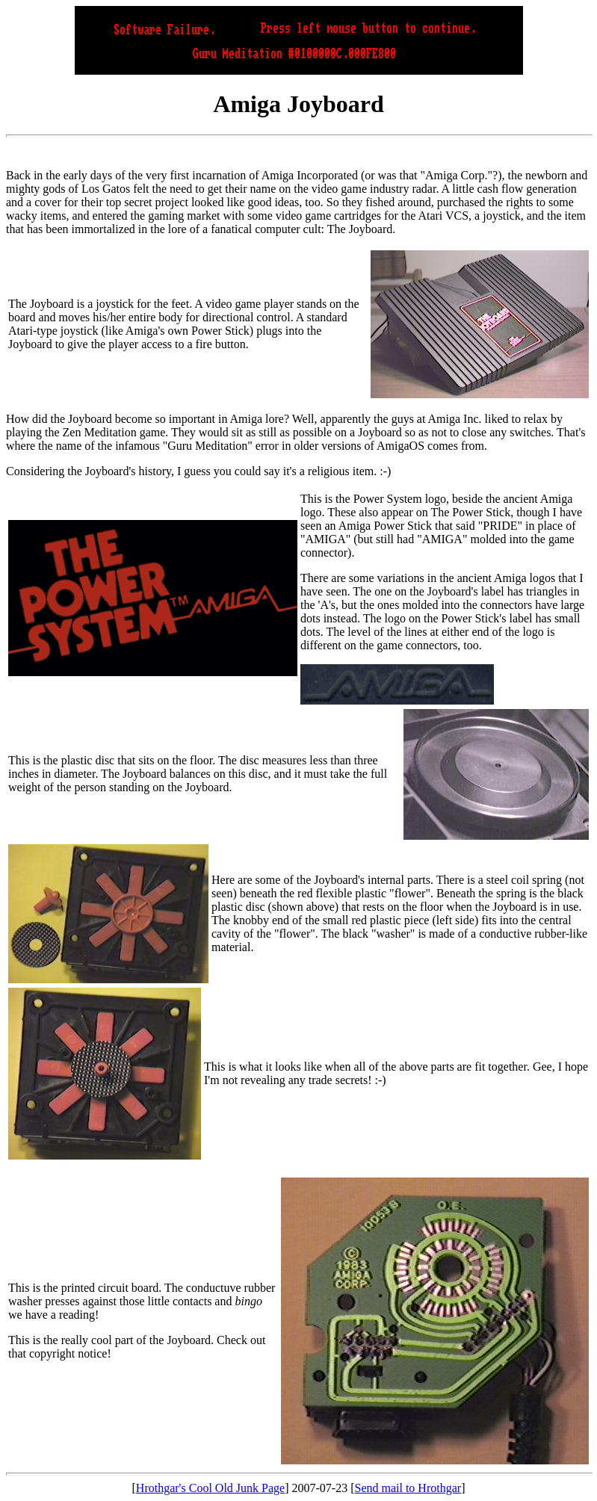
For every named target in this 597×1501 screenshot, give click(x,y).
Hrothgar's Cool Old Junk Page (210, 1488)
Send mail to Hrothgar (407, 1488)
